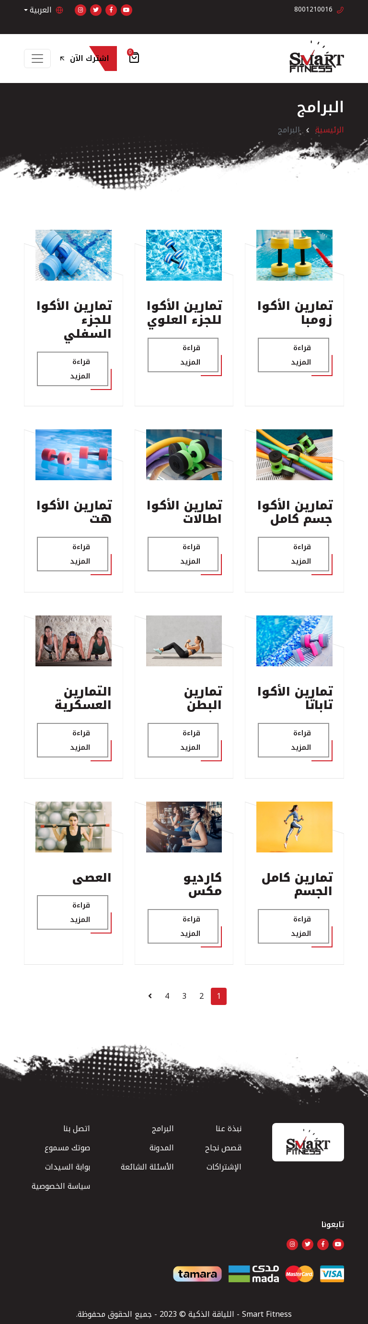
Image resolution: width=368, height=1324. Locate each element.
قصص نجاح (223, 1147)
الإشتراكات (224, 1166)
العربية (46, 10)
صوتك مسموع (67, 1147)
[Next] (150, 996)
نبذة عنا (229, 1128)
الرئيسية (329, 129)
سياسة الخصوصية (61, 1186)
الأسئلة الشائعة (147, 1166)
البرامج (163, 1128)
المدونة (162, 1147)
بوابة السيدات (67, 1166)
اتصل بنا (76, 1128)
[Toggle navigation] (37, 58)
